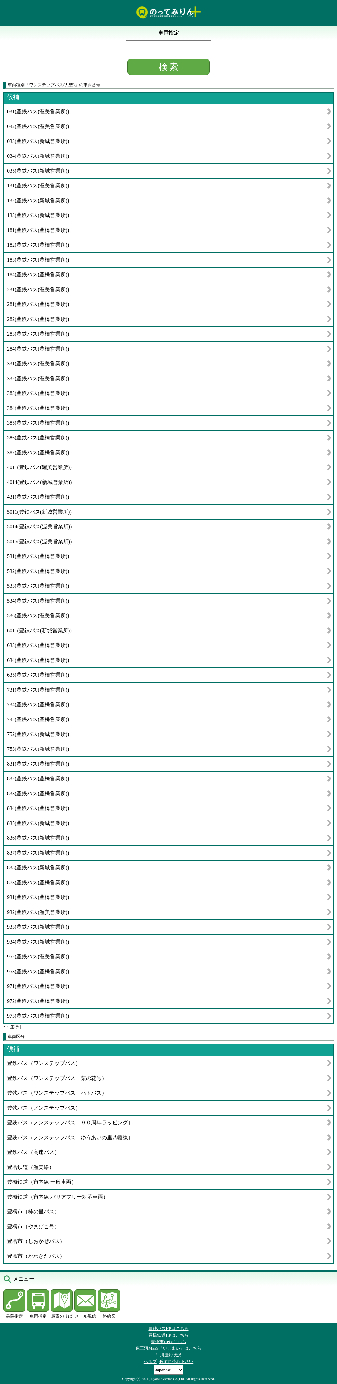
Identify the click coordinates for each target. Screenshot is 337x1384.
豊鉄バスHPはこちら (168, 1328)
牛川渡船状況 (168, 1354)
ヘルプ (150, 1361)
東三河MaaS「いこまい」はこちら (168, 1348)
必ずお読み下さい (176, 1361)
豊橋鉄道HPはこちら (168, 1335)
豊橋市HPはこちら (168, 1341)
